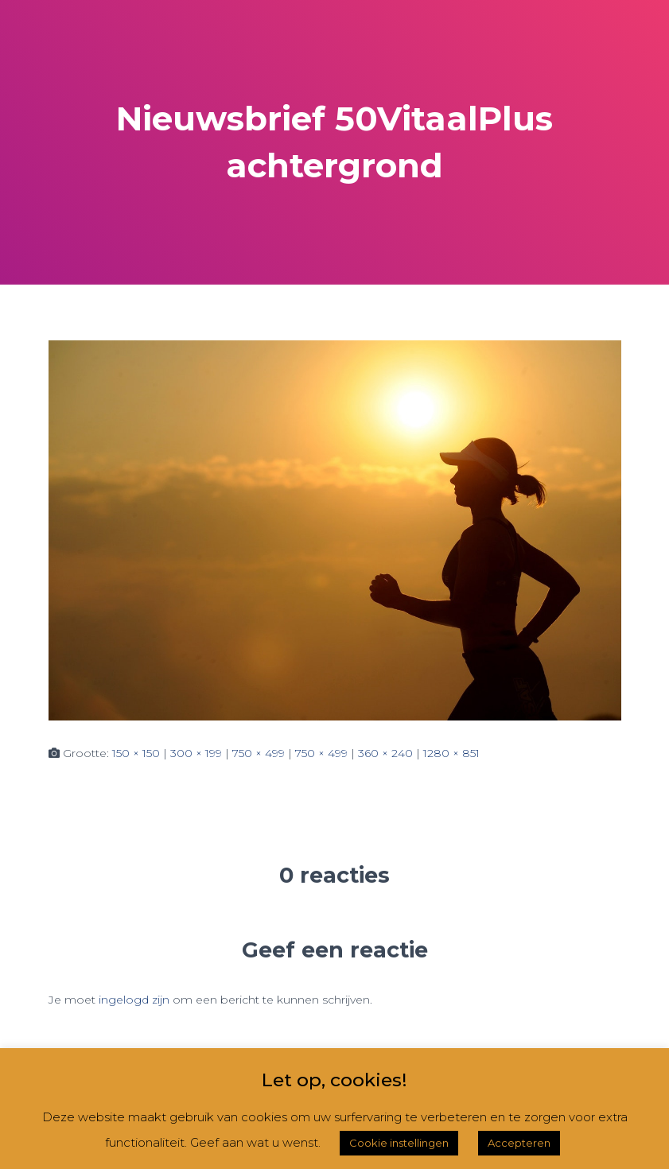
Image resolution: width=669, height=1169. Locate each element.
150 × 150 (136, 753)
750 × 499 (258, 753)
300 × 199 (196, 753)
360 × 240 (385, 753)
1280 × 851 (451, 753)
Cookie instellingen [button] (399, 1142)
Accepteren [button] (519, 1142)
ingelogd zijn (134, 999)
